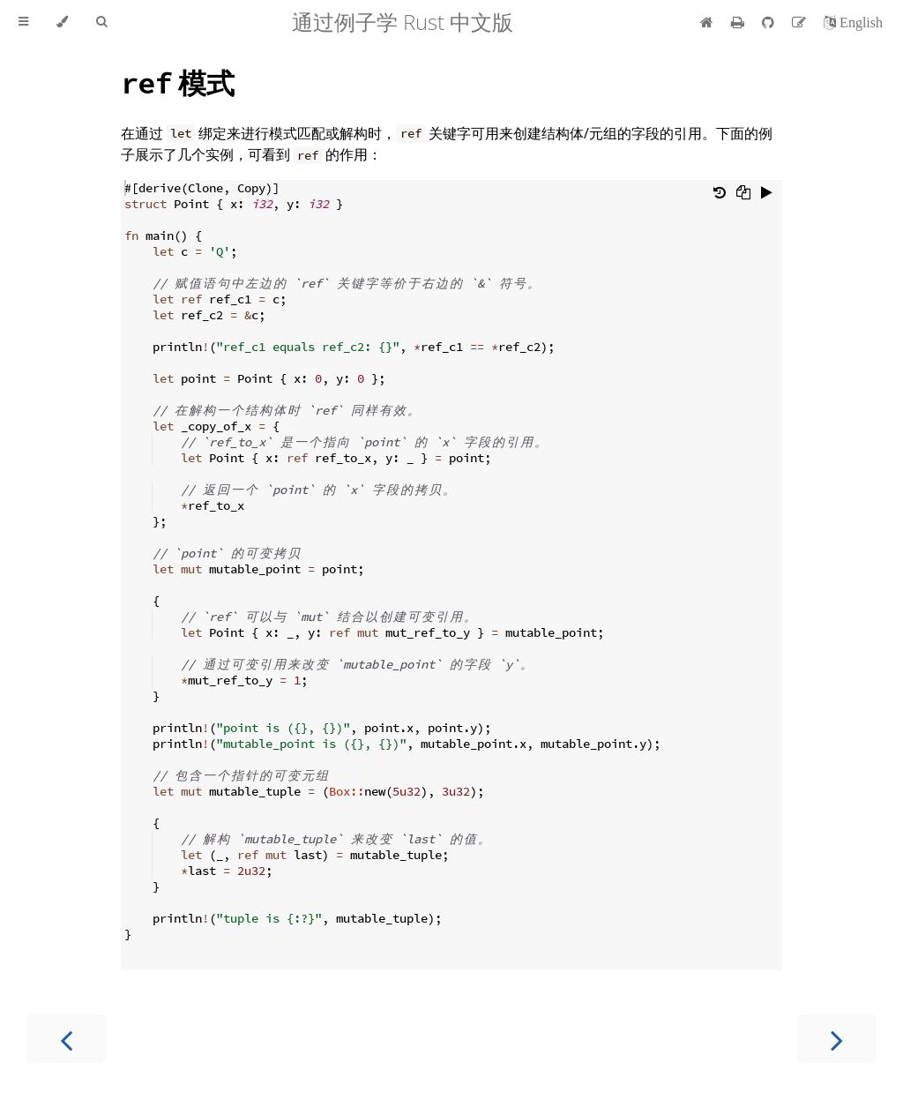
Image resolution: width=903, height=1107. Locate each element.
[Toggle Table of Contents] (23, 22)
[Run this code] (767, 194)
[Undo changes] (719, 194)
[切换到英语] (853, 22)
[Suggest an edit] (801, 22)
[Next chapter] (837, 1038)
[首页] (706, 22)
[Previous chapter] (66, 1038)
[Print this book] (739, 22)
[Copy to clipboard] (743, 194)
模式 (178, 82)
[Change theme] (62, 22)
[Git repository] (770, 22)
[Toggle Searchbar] (101, 22)
